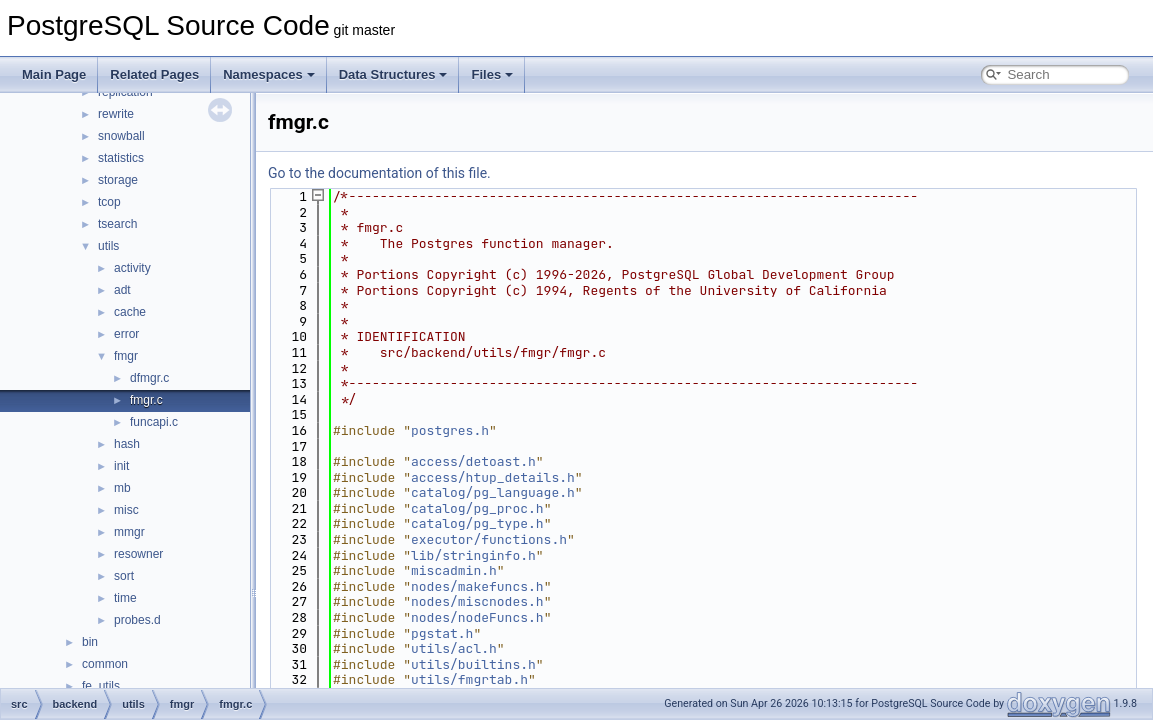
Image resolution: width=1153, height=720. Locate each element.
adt (122, 290)
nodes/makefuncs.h (477, 586)
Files (492, 74)
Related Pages (154, 74)
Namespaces (269, 74)
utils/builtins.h (473, 664)
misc (126, 510)
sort (124, 576)
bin (90, 642)
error (126, 334)
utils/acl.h (454, 648)
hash (127, 444)
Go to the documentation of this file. (379, 173)
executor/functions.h (489, 539)
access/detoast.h (473, 461)
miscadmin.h (454, 570)
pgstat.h (442, 633)
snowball (121, 136)
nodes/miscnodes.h (477, 601)
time (125, 598)
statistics (121, 158)
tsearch (117, 224)
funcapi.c (154, 422)
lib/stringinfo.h (473, 555)
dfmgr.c (149, 378)
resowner (138, 554)
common (105, 664)
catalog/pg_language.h (493, 492)
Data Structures (393, 74)
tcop (109, 202)
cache (130, 312)
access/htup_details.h (493, 477)
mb (122, 488)
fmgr (126, 356)
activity (132, 268)
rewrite (116, 114)
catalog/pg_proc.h (477, 508)
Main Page (54, 74)
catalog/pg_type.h (477, 523)
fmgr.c (146, 400)
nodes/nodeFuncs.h (477, 617)
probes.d (137, 620)
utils (108, 246)
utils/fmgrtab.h (469, 679)
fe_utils (101, 686)
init (121, 466)
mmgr (129, 532)
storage (118, 180)
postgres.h (450, 430)
